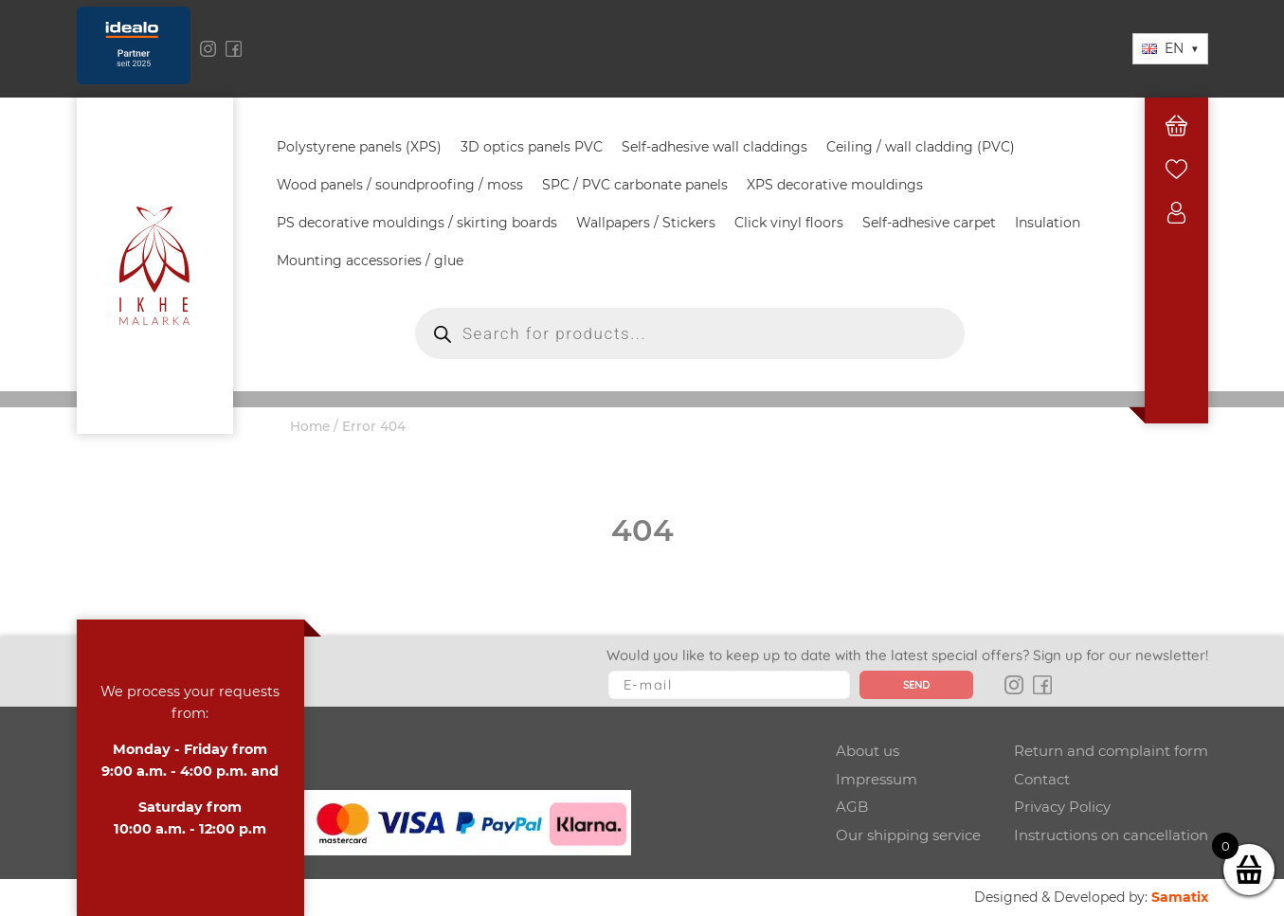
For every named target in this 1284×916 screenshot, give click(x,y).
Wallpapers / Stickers (645, 222)
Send (916, 684)
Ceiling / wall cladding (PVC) (920, 146)
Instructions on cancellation (1111, 835)
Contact (1042, 779)
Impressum (876, 779)
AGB (852, 807)
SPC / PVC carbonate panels (635, 184)
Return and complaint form (1111, 751)
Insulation (1047, 222)
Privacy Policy (1062, 807)
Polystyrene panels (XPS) (359, 146)
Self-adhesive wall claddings (714, 146)
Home (310, 426)
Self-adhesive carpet (929, 222)
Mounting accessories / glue (370, 260)
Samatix (1179, 897)
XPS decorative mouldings (835, 184)
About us (867, 751)
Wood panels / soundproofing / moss (400, 184)
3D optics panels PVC (532, 146)
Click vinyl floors (788, 222)
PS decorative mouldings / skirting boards (417, 222)
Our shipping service (908, 835)
